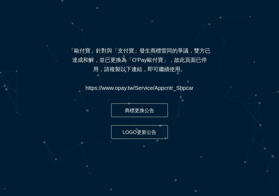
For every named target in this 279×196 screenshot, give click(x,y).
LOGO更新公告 (139, 132)
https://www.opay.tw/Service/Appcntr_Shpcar (139, 88)
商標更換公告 (139, 110)
